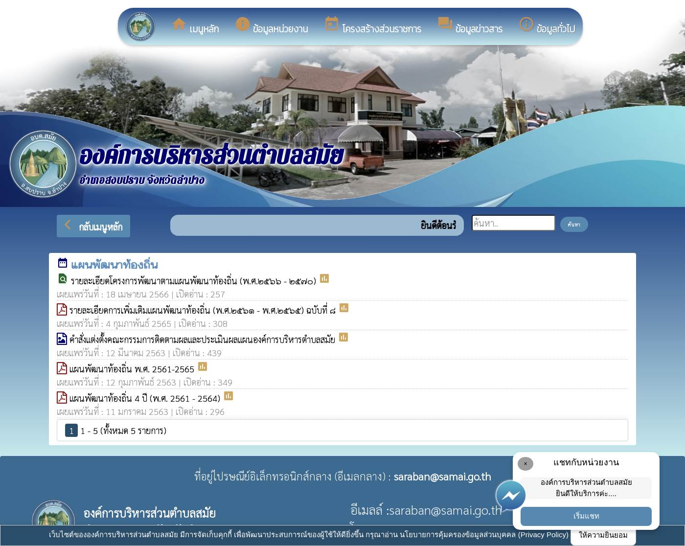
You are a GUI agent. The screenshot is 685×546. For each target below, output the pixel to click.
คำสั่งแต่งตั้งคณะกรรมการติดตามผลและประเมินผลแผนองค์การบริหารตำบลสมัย (203, 339)
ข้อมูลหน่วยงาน (271, 26)
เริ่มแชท (586, 516)
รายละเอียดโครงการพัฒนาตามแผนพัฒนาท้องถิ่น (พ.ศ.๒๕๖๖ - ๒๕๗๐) (195, 280)
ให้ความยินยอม (603, 535)
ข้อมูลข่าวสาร (469, 26)
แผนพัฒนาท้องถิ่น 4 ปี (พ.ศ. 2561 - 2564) (146, 398)
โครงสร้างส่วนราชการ (372, 26)
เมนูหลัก (195, 26)
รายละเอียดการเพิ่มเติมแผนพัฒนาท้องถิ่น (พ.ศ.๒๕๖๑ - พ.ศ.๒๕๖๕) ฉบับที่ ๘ (203, 310)
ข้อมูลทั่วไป (546, 26)
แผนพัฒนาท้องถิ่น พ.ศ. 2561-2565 (133, 368)
